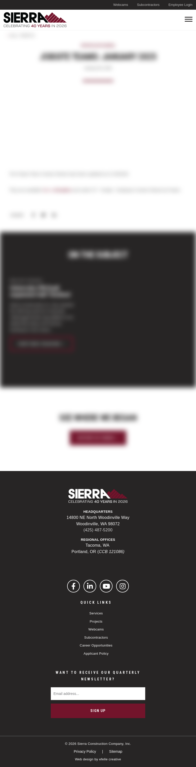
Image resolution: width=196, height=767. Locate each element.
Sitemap (115, 751)
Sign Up (98, 711)
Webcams (120, 5)
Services (96, 613)
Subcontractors (148, 5)
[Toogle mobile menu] (188, 19)
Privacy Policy (85, 751)
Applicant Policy (96, 653)
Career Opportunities (96, 645)
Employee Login (180, 5)
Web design (84, 759)
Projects (96, 621)
